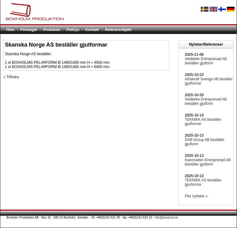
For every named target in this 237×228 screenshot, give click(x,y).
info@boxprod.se (166, 217)
